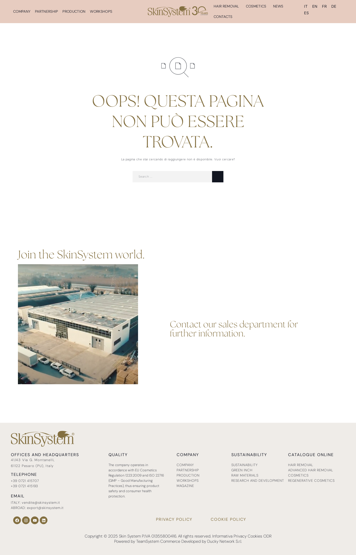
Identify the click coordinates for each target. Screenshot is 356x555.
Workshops (101, 11)
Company (21, 11)
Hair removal (227, 6)
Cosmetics (257, 6)
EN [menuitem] (314, 6)
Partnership (46, 11)
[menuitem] (306, 6)
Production (73, 11)
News (278, 6)
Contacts (223, 16)
